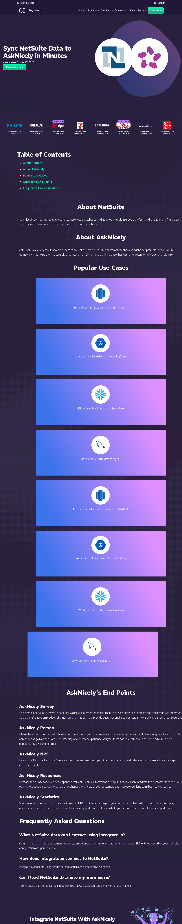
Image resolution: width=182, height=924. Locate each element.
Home (77, 10)
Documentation (109, 885)
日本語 (152, 904)
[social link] (18, 892)
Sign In (159, 3)
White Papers (155, 873)
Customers (154, 868)
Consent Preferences (112, 910)
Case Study (58, 118)
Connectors (119, 10)
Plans (131, 10)
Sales (58, 889)
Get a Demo (156, 10)
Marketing (60, 885)
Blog (103, 868)
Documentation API (111, 889)
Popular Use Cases (35, 175)
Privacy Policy (108, 901)
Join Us (152, 889)
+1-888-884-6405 (29, 885)
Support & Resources (112, 877)
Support (59, 893)
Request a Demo (14, 67)
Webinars (153, 877)
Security (105, 893)
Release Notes (63, 901)
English (152, 900)
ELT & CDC (61, 877)
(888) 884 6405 (26, 3)
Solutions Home (64, 868)
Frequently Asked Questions (41, 188)
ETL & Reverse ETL (65, 873)
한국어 (152, 908)
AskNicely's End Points (37, 181)
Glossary (105, 906)
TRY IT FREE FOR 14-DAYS (77, 640)
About (151, 881)
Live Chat (106, 873)
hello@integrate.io (30, 877)
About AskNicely (33, 169)
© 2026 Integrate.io (26, 921)
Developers (61, 897)
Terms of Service (157, 921)
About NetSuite (33, 163)
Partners (152, 885)
